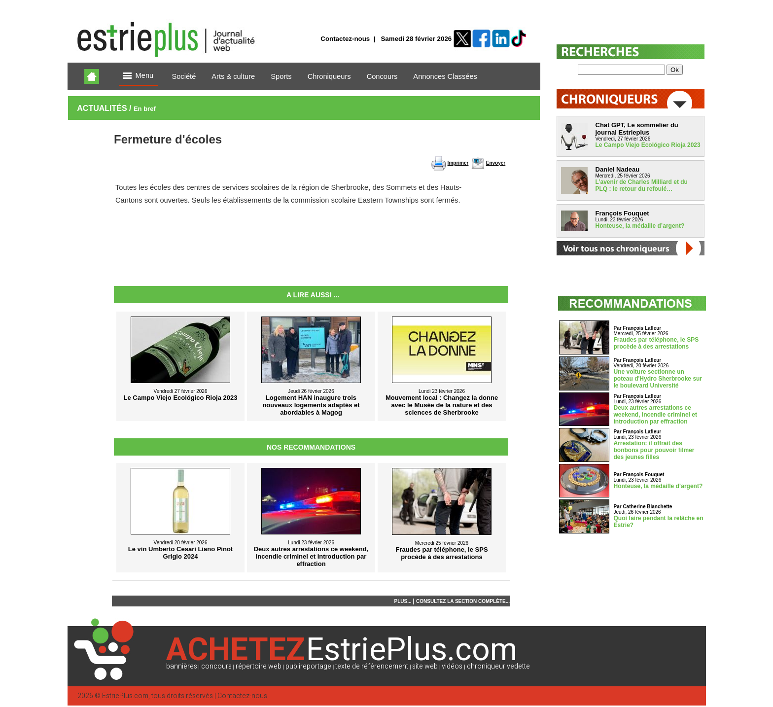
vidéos (452, 666)
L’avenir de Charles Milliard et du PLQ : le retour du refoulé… (642, 185)
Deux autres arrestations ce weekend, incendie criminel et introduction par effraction (655, 414)
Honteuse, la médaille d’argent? (640, 225)
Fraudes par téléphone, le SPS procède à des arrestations (656, 343)
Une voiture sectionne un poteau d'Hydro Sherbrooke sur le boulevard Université (658, 378)
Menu (138, 76)
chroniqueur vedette (498, 666)
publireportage (308, 666)
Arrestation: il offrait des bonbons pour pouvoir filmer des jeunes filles (654, 450)
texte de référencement (371, 666)
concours (216, 666)
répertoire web (258, 666)
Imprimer (458, 163)
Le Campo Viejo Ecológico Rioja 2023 (648, 144)
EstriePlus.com (125, 696)
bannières (181, 666)
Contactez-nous (345, 38)
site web (425, 666)
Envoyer (495, 163)
